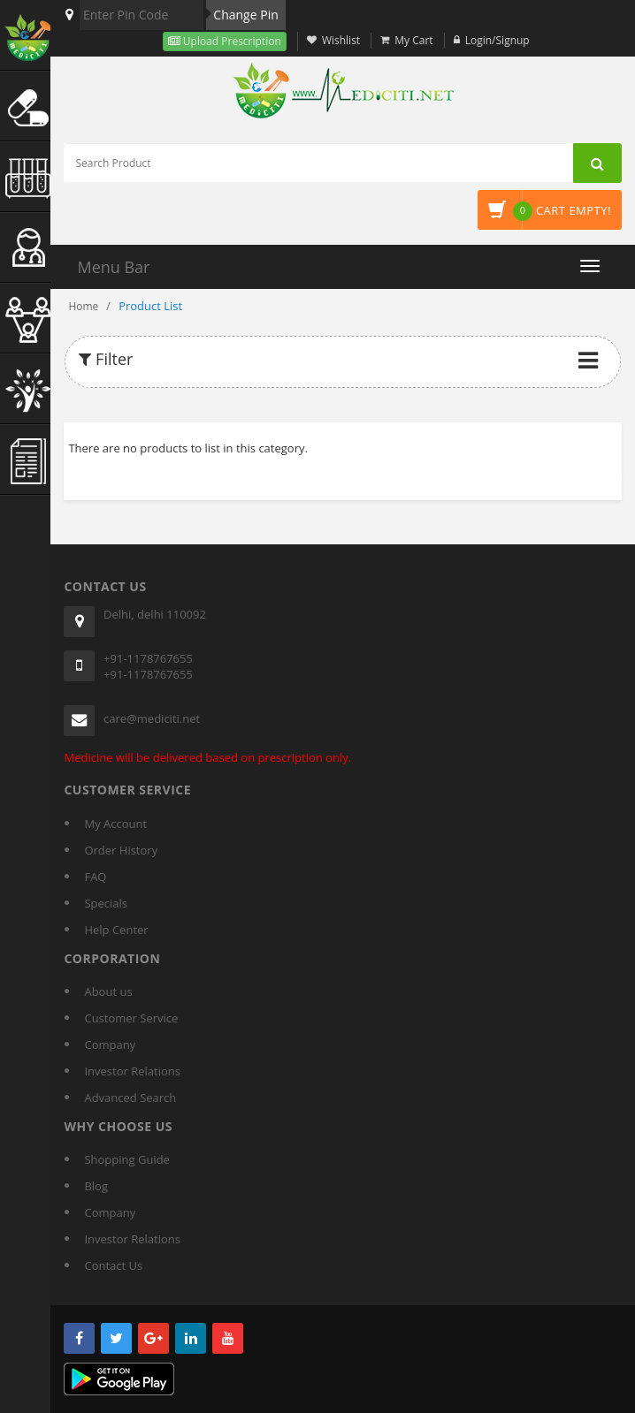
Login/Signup (497, 40)
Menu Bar (113, 266)
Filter (106, 358)
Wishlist (341, 40)
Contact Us (113, 1265)
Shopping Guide (126, 1159)
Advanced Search (130, 1097)
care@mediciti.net (151, 718)
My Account (115, 824)
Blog (96, 1186)
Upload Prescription (230, 41)
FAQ (95, 877)
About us (108, 991)
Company (109, 1044)
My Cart (413, 40)
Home (83, 306)
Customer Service (131, 1018)
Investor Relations (132, 1071)
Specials (105, 903)
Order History (120, 850)
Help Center (116, 930)
